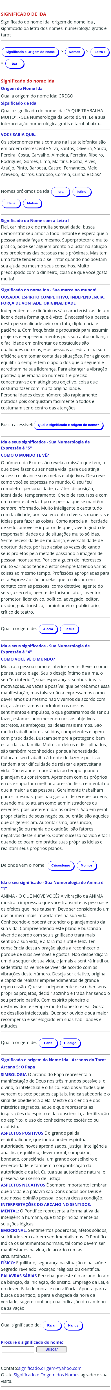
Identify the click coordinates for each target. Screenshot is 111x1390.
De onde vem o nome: (23, 865)
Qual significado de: (21, 1325)
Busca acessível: (17, 425)
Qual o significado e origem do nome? (68, 425)
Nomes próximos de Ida (25, 191)
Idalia (11, 203)
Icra (61, 191)
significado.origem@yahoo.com (50, 1368)
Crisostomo (60, 865)
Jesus (69, 629)
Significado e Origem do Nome (30, 52)
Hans (48, 1043)
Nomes (74, 52)
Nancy (73, 1325)
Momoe (87, 865)
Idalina (32, 203)
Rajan (51, 1325)
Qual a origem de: (19, 628)
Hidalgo (70, 1043)
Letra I (100, 52)
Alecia (48, 629)
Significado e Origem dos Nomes (47, 1375)
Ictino (81, 191)
